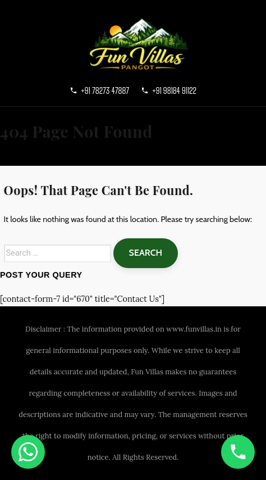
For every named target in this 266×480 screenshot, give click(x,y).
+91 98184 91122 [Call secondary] (168, 90)
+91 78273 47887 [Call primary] (99, 90)
